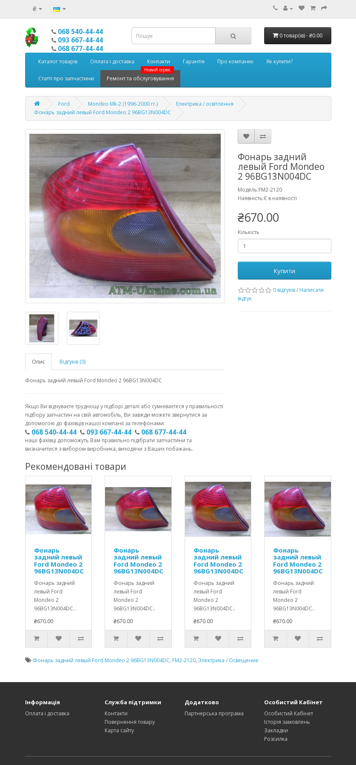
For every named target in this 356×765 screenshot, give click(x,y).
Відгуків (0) (72, 361)
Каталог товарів (57, 61)
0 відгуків (284, 290)
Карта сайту (119, 730)
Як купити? (279, 61)
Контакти (158, 61)
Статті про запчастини (66, 78)
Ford (64, 103)
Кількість (248, 232)
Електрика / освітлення (205, 103)
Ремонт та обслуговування (140, 76)
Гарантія (194, 61)
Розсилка (276, 738)
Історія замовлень (287, 721)
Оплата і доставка (112, 61)
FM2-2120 (184, 660)
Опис (38, 361)
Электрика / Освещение (228, 660)
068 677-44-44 (80, 48)
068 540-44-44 (80, 31)
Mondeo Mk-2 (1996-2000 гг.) (123, 103)
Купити (284, 270)
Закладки (276, 730)
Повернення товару (130, 721)
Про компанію (235, 61)
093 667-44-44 (80, 40)
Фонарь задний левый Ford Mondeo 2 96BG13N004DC (102, 112)
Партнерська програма (214, 713)
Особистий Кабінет (288, 713)
